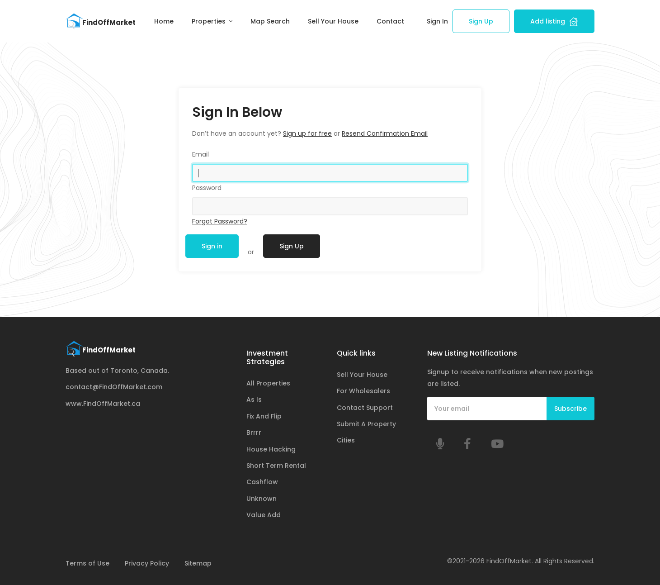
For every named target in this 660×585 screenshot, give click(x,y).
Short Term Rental (276, 465)
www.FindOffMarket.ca (103, 403)
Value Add (263, 514)
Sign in (212, 246)
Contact (390, 21)
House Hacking (271, 449)
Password (207, 187)
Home (164, 21)
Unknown (261, 498)
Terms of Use (87, 563)
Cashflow (262, 481)
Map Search (270, 21)
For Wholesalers (363, 390)
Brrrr (253, 432)
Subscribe (570, 408)
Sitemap (198, 563)
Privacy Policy (147, 563)
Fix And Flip (264, 416)
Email (200, 154)
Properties (209, 21)
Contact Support (365, 407)
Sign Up (481, 21)
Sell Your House (333, 21)
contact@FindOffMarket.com (114, 386)
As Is (254, 399)
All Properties (268, 383)
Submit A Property (366, 423)
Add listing (554, 21)
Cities (346, 440)
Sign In (437, 21)
